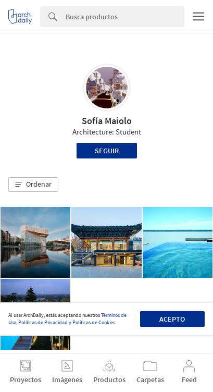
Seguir (107, 150)
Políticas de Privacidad (43, 322)
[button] (33, 184)
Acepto (172, 319)
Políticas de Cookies (93, 322)
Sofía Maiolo (107, 121)
